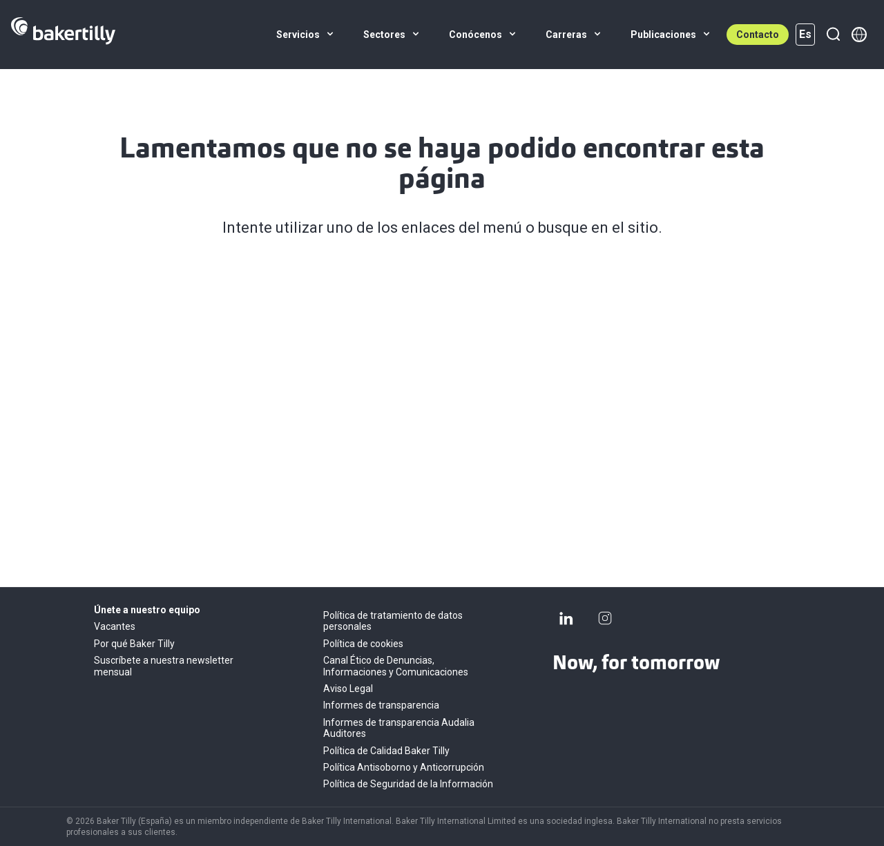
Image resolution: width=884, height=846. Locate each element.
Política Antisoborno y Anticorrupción (403, 767)
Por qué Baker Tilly (134, 643)
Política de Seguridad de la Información (408, 783)
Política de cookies (363, 643)
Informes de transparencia (381, 705)
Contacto (757, 34)
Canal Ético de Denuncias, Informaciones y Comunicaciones (395, 666)
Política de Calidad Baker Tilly (386, 750)
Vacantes (114, 626)
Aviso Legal (348, 688)
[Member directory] (859, 34)
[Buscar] (833, 34)
